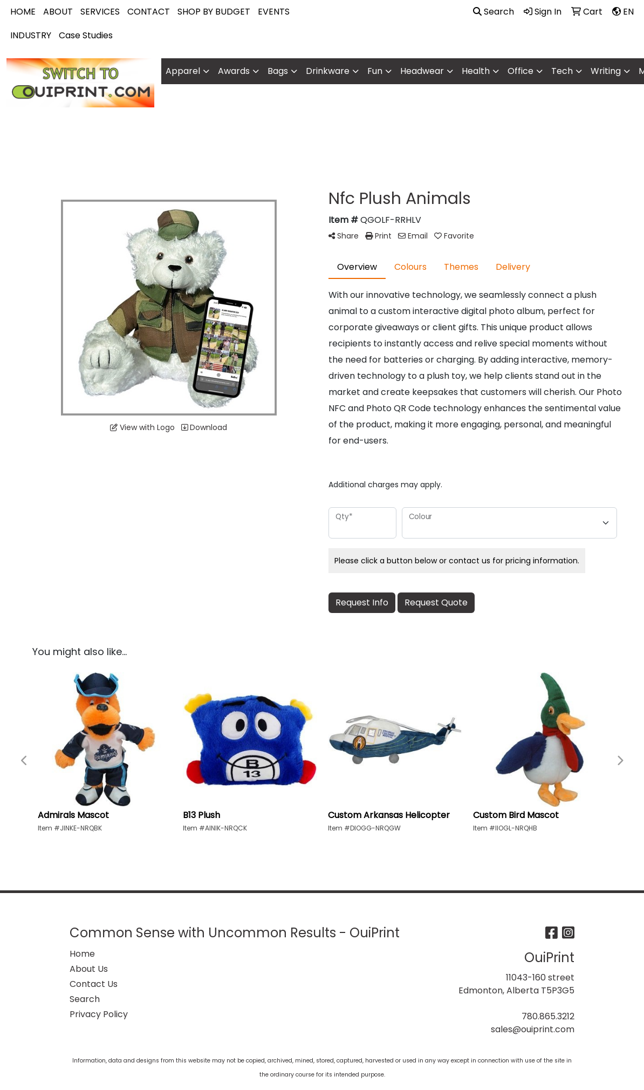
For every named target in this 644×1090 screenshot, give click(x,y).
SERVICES (100, 11)
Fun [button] (374, 71)
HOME (23, 11)
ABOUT (58, 11)
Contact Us (94, 984)
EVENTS (274, 11)
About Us (89, 969)
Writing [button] (606, 71)
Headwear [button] (422, 71)
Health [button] (476, 71)
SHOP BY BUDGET (213, 11)
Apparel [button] (183, 71)
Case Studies (86, 35)
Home (82, 954)
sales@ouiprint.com (532, 1029)
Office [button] (520, 71)
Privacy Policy (99, 1014)
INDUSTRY (30, 35)
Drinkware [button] (328, 71)
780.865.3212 (548, 1016)
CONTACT (148, 11)
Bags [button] (278, 71)
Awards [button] (234, 71)
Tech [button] (562, 71)
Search (493, 11)
